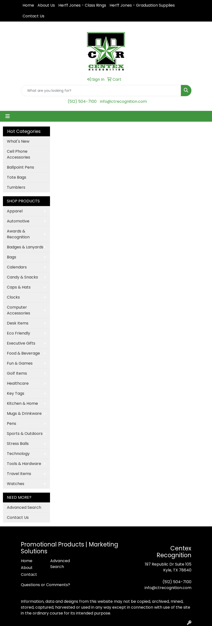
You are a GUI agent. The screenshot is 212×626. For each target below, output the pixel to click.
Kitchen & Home (22, 403)
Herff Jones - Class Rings (82, 5)
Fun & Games (20, 363)
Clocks (13, 297)
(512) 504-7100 (82, 101)
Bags (11, 257)
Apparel (15, 211)
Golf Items (17, 373)
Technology (18, 453)
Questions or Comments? (45, 585)
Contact (29, 574)
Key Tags (15, 393)
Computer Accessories (18, 310)
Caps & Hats (19, 287)
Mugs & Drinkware (24, 413)
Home (28, 5)
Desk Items (17, 323)
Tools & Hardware (24, 463)
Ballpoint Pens (20, 167)
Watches (15, 484)
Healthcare (18, 383)
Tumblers (16, 187)
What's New (18, 141)
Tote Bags (16, 177)
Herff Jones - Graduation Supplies (142, 5)
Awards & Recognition (18, 234)
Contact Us (33, 16)
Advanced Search (24, 507)
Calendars (17, 267)
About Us (46, 5)
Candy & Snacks (22, 277)
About (27, 567)
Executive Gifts (21, 343)
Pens (11, 423)
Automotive (18, 221)
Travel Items (19, 473)
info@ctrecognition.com (123, 101)
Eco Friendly (18, 333)
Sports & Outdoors (25, 433)
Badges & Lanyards (25, 247)
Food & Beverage (23, 353)
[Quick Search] (101, 90)
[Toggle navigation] (7, 116)
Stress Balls (18, 443)
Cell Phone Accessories (18, 154)
